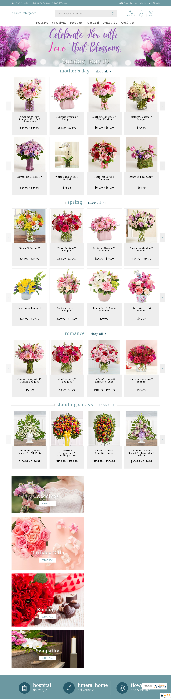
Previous (8, 106)
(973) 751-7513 (22, 3)
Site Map (153, 696)
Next (162, 106)
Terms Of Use (108, 696)
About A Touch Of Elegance (25, 609)
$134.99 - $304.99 (104, 461)
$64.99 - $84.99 (29, 127)
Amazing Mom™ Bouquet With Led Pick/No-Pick (29, 119)
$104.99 (141, 127)
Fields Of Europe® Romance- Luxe (104, 380)
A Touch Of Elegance (24, 13)
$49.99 (142, 319)
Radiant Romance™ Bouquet (141, 380)
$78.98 (67, 187)
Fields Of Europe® (29, 248)
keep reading (97, 614)
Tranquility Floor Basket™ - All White (30, 451)
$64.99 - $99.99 (66, 259)
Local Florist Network (139, 696)
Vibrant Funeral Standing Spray (104, 451)
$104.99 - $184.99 (67, 461)
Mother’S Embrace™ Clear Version (104, 118)
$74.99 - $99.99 (29, 319)
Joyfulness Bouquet (29, 308)
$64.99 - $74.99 (66, 127)
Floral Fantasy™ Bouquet (66, 249)
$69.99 (142, 187)
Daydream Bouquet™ (29, 176)
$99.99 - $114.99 (67, 319)
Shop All (102, 71)
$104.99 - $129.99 (104, 390)
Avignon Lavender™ (142, 176)
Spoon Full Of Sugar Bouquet (104, 309)
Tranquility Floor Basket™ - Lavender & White (141, 453)
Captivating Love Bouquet (67, 309)
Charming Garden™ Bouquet (141, 249)
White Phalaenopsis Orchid (67, 178)
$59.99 (104, 319)
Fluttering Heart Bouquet (141, 309)
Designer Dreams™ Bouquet (67, 118)
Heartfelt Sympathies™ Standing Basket (67, 453)
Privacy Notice (122, 696)
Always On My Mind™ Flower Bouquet (29, 380)
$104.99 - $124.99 (29, 461)
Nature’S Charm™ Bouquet (141, 118)
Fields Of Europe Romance (104, 178)
